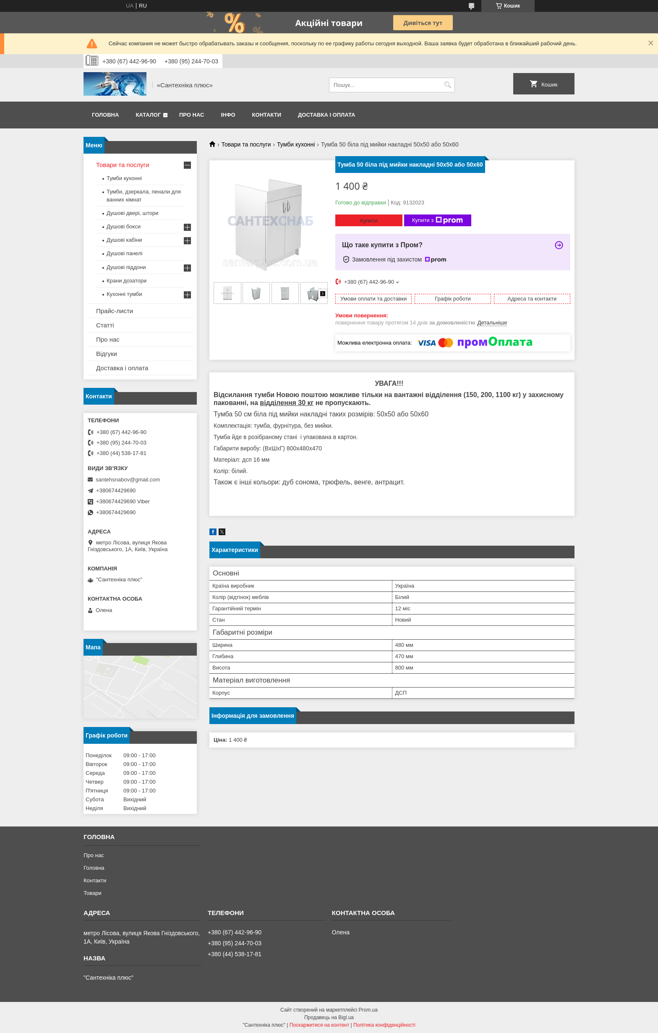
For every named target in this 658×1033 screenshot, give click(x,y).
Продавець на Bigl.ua (329, 1017)
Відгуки (106, 353)
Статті (105, 325)
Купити (369, 220)
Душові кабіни (124, 240)
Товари (93, 893)
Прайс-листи (114, 310)
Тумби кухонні (296, 144)
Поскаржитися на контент (319, 1025)
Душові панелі (124, 253)
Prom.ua (368, 1010)
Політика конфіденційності (384, 1025)
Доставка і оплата (326, 115)
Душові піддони (126, 267)
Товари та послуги (246, 144)
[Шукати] (447, 85)
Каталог (148, 115)
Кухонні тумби (124, 294)
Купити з (437, 220)
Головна (105, 115)
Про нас (191, 115)
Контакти (267, 115)
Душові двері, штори (133, 213)
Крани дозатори (126, 280)
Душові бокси (124, 226)
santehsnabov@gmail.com (128, 479)
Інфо (228, 115)
